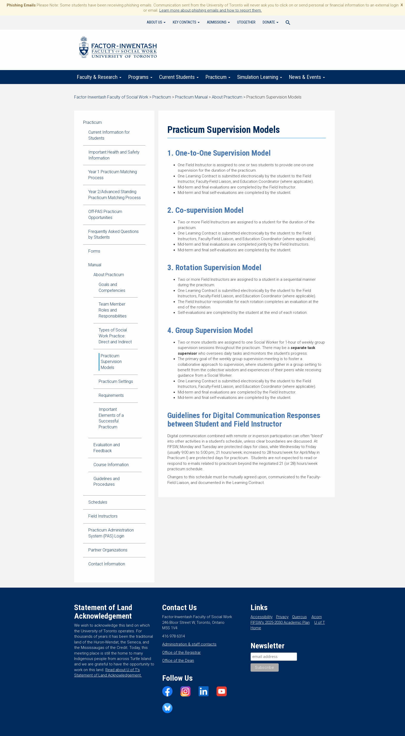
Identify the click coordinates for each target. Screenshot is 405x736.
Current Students (179, 77)
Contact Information (106, 564)
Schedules (97, 502)
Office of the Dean (178, 660)
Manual (94, 264)
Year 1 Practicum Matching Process (112, 174)
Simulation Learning (259, 77)
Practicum (217, 77)
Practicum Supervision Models (111, 361)
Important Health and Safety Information (113, 155)
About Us (156, 22)
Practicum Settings (116, 381)
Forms (94, 251)
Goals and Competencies (112, 287)
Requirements (111, 395)
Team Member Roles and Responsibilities (113, 310)
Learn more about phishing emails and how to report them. (210, 10)
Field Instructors (103, 516)
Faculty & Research (99, 77)
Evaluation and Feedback (107, 447)
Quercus (299, 616)
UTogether (246, 22)
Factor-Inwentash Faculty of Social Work (118, 48)
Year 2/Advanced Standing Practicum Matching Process (114, 194)
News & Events (307, 77)
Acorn (316, 616)
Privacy (282, 616)
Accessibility (261, 616)
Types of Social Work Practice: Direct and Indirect (115, 336)
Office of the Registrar (181, 652)
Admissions (218, 22)
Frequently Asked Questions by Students (113, 234)
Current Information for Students (109, 135)
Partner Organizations (107, 550)
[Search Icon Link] (288, 23)
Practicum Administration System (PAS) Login (111, 533)
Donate (270, 22)
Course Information (111, 464)
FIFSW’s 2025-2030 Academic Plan (280, 622)
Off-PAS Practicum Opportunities (105, 214)
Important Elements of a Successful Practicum (111, 418)
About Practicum (109, 274)
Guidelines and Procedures (107, 481)
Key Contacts (186, 22)
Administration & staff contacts (189, 644)
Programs (140, 77)
